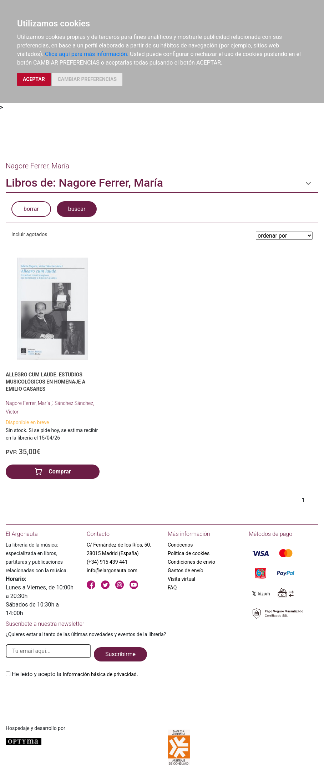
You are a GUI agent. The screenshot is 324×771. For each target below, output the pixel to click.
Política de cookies (188, 553)
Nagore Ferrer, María (28, 403)
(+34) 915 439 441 (107, 562)
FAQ (172, 587)
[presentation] (60, 695)
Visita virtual (181, 579)
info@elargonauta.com (112, 570)
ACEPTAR (34, 79)
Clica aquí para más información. (86, 54)
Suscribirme (120, 654)
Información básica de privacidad (100, 674)
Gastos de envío (185, 570)
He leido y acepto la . (75, 674)
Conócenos (180, 545)
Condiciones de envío (191, 562)
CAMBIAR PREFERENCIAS (87, 79)
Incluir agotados (29, 234)
